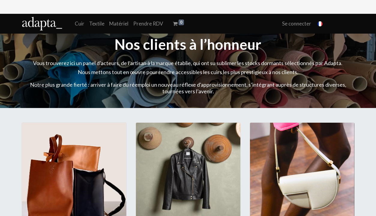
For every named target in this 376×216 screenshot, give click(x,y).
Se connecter (296, 23)
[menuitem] (79, 23)
